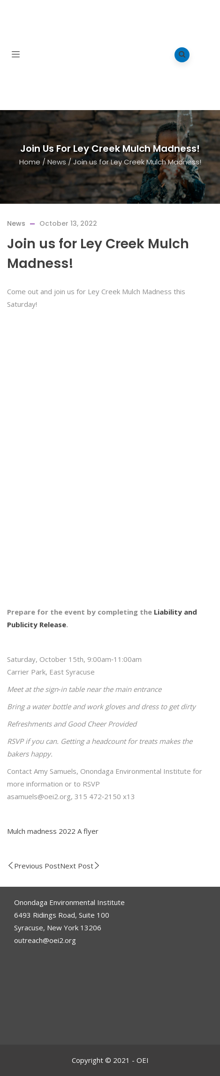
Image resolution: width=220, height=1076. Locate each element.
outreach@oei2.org (45, 940)
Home (29, 161)
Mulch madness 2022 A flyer (53, 831)
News (56, 161)
